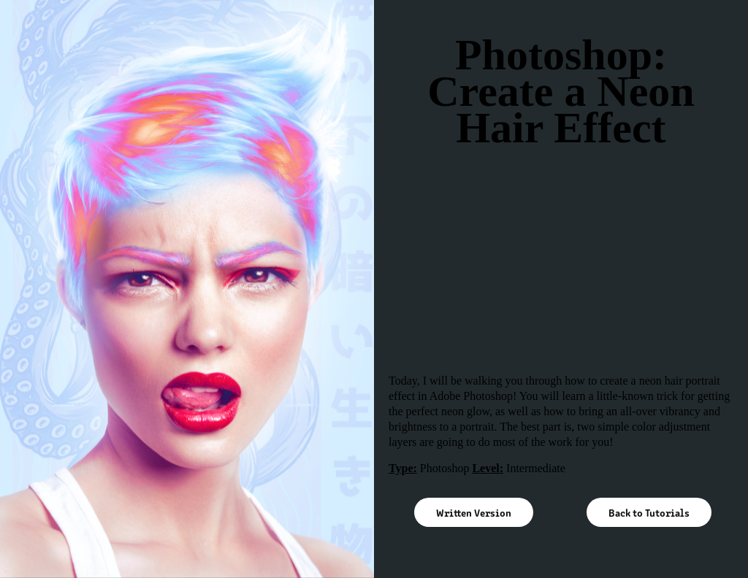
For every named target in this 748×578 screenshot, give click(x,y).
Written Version (473, 512)
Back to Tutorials (649, 512)
